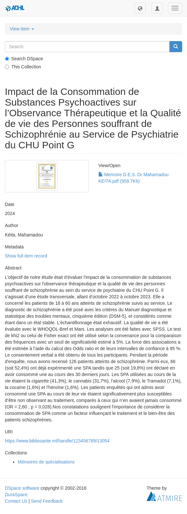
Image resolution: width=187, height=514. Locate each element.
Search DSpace (24, 58)
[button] (140, 8)
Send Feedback (47, 501)
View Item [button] (22, 28)
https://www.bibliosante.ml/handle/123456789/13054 (57, 440)
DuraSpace (16, 494)
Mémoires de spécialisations (46, 461)
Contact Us (16, 501)
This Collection (23, 66)
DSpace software (22, 488)
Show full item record (26, 255)
